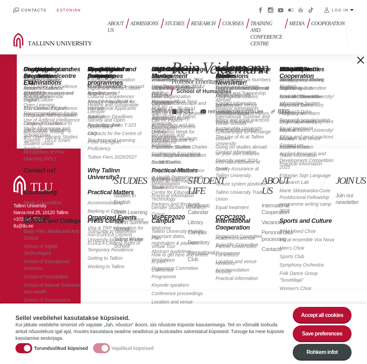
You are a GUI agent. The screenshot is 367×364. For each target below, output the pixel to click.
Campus (197, 232)
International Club (201, 256)
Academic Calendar (199, 209)
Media (296, 23)
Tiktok (311, 10)
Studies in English (125, 199)
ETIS (284, 111)
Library (195, 222)
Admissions (144, 23)
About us (115, 27)
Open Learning (130, 212)
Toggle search (357, 33)
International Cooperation (275, 209)
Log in (340, 10)
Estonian (69, 10)
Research (203, 23)
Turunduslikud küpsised (61, 349)
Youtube (280, 10)
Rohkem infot (322, 353)
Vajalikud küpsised (133, 349)
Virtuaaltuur (300, 10)
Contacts (34, 10)
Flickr (290, 10)
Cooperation (328, 23)
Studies (175, 23)
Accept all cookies (322, 316)
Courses (233, 23)
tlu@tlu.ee (23, 226)
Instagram (270, 10)
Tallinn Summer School (131, 225)
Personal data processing (277, 236)
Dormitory (199, 242)
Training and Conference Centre (266, 33)
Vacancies (273, 222)
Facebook (260, 10)
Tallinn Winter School (129, 242)
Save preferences (322, 334)
